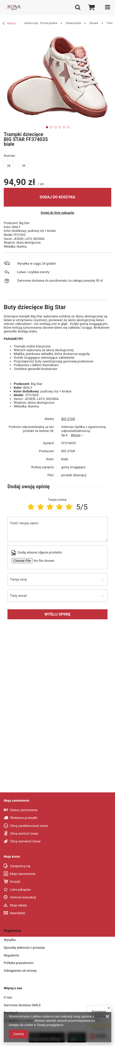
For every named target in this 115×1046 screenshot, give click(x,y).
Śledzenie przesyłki (23, 818)
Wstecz (9, 24)
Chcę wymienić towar (25, 841)
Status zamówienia (23, 810)
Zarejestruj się (20, 866)
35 (23, 166)
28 (8, 166)
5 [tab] (64, 127)
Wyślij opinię (58, 614)
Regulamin (11, 955)
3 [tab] (55, 127)
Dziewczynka (73, 23)
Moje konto (12, 856)
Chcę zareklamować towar (29, 826)
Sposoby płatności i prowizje (24, 947)
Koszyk (15, 881)
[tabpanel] (57, 78)
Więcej (75, 435)
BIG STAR (68, 419)
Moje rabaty (18, 905)
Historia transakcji (23, 897)
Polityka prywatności (18, 963)
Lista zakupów (20, 889)
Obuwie (93, 23)
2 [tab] (51, 127)
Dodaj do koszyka (57, 197)
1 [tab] (47, 127)
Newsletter (18, 913)
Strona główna (48, 23)
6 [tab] (68, 127)
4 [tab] (60, 127)
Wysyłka (10, 940)
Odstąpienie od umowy (20, 970)
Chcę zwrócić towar (24, 833)
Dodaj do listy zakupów (57, 213)
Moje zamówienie (16, 800)
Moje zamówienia (22, 874)
